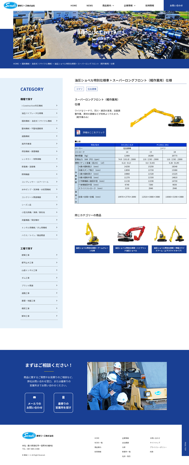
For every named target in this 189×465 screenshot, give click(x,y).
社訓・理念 (126, 456)
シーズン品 (26, 204)
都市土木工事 (27, 262)
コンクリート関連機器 (31, 197)
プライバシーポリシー (158, 447)
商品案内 (97, 447)
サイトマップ (155, 442)
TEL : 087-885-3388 (30, 448)
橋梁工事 (25, 308)
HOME (16, 63)
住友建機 (92, 88)
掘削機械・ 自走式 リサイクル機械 (37, 63)
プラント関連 (27, 285)
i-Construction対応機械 (32, 105)
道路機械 (25, 136)
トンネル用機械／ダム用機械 (34, 227)
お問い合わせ (155, 438)
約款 (151, 451)
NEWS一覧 (98, 442)
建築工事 (25, 254)
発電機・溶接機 (28, 166)
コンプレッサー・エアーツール (35, 181)
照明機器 (25, 174)
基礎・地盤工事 (28, 300)
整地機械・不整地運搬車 (32, 128)
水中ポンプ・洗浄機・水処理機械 (36, 189)
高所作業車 (26, 143)
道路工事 (25, 293)
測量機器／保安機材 (30, 219)
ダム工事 (25, 277)
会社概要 (125, 442)
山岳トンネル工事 (29, 270)
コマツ (79, 88)
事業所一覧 (126, 451)
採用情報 (97, 451)
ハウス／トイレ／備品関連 (33, 235)
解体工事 (25, 315)
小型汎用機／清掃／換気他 (33, 212)
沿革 (123, 447)
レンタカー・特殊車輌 (31, 159)
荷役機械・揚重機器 (30, 151)
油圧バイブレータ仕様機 (32, 113)
